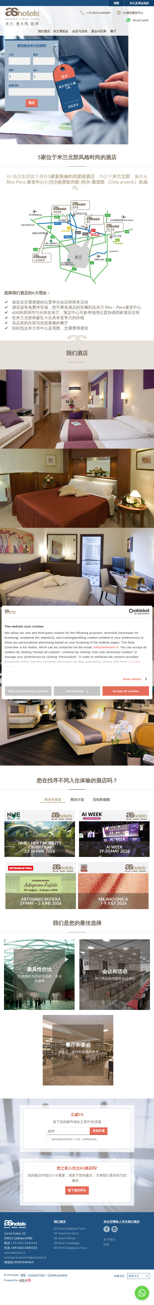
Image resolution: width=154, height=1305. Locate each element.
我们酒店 (44, 31)
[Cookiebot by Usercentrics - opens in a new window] (131, 612)
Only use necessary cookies (28, 691)
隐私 (23, 1275)
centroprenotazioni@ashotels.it (25, 1257)
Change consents (57, 1275)
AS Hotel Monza (64, 1238)
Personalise (77, 691)
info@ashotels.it (105, 647)
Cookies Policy (36, 1275)
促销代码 (13, 85)
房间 (11, 70)
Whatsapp (137, 20)
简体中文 (139, 1276)
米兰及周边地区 (139, 3)
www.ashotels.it (14, 1252)
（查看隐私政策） (90, 1139)
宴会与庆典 (98, 31)
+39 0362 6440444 (95, 13)
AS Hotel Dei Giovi (66, 1233)
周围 (116, 3)
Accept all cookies (126, 691)
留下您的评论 (77, 1190)
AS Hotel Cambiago (67, 1243)
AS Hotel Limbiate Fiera (69, 1228)
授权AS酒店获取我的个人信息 (66, 1139)
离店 (35, 54)
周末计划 (77, 799)
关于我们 (109, 1239)
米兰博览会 (60, 31)
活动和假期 (101, 799)
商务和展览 (52, 799)
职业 (106, 1244)
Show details (132, 679)
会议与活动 (79, 31)
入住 (11, 54)
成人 (35, 70)
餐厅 (113, 31)
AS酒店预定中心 (130, 13)
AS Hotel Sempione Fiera (70, 1247)
